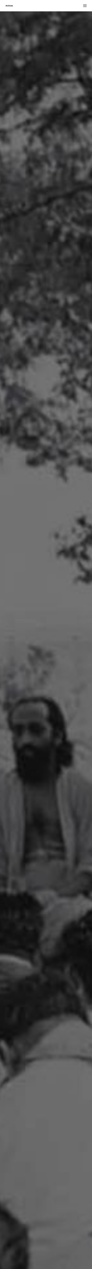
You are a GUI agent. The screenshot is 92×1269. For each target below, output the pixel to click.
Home (33, 21)
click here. (24, 1247)
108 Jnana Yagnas (49, 21)
